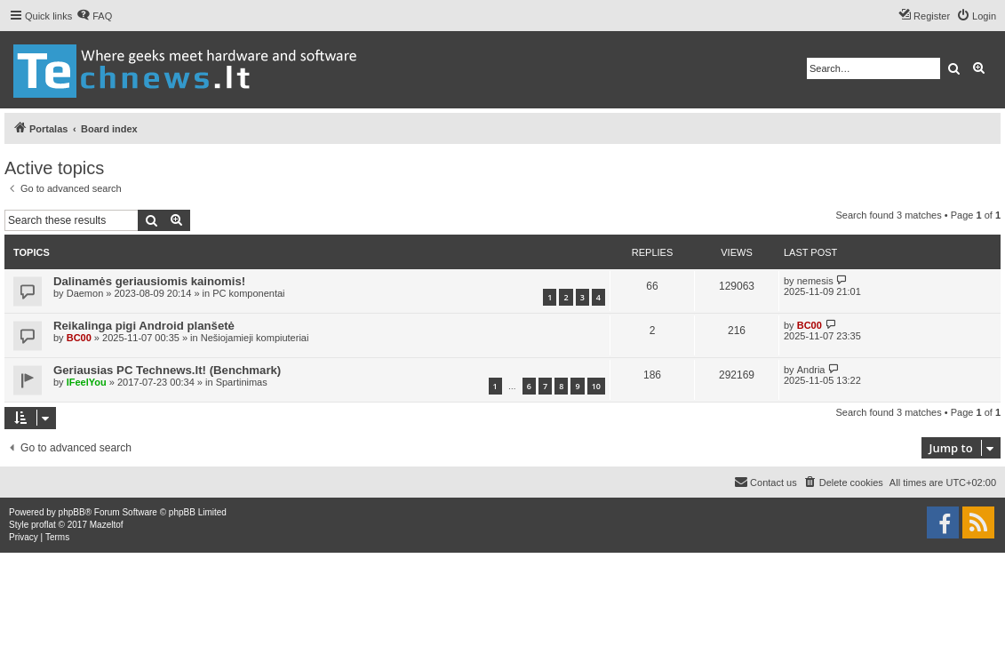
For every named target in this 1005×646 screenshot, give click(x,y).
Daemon (85, 293)
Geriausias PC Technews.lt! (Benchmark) (167, 370)
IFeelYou (87, 382)
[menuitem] (94, 16)
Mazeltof (107, 525)
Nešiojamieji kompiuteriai (255, 337)
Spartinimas (241, 382)
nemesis (815, 280)
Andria (811, 369)
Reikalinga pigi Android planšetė (144, 325)
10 (596, 386)
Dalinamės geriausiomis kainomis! (149, 281)
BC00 (79, 337)
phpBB (72, 512)
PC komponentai (248, 293)
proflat (43, 525)
